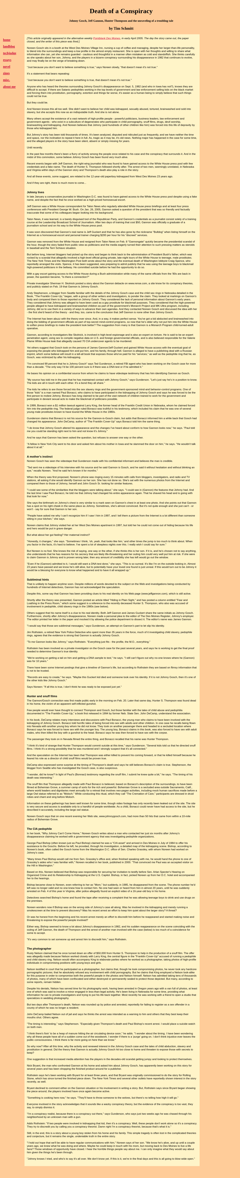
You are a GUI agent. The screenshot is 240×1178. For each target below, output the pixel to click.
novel (6, 66)
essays (7, 60)
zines (6, 73)
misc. (6, 80)
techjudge (9, 53)
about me (9, 86)
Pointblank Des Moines (106, 38)
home (6, 39)
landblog (9, 46)
